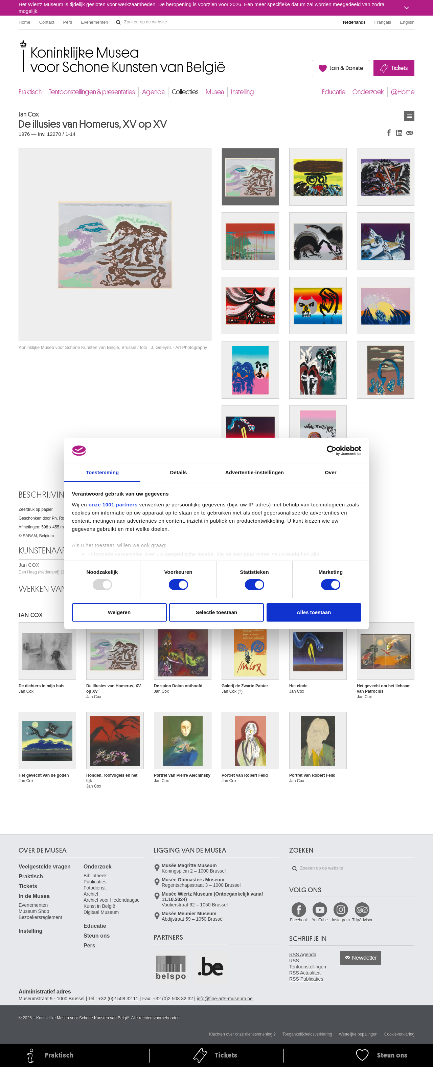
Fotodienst (95, 888)
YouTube (320, 920)
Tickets (399, 68)
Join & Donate (346, 68)
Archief (91, 894)
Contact (46, 22)
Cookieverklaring (399, 1034)
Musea (215, 92)
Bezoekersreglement (40, 917)
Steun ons (97, 936)
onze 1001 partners (113, 504)
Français (382, 22)
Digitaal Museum (101, 912)
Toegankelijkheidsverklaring (307, 1034)
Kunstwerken (409, 116)
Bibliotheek (95, 875)
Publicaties (95, 881)
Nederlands (354, 22)
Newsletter (364, 958)
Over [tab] (331, 472)
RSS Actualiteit (305, 973)
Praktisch (30, 92)
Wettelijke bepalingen (358, 1034)
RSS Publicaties (306, 979)
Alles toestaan (314, 612)
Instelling (242, 92)
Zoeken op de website (118, 22)
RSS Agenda (302, 954)
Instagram (341, 920)
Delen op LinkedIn (399, 133)
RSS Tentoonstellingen (307, 963)
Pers (67, 22)
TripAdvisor (362, 920)
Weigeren (119, 612)
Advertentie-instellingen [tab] (254, 472)
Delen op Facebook (389, 133)
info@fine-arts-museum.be (225, 998)
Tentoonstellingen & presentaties (92, 92)
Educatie (333, 92)
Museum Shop (34, 911)
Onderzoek (368, 92)
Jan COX (31, 615)
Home (24, 22)
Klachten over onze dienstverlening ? (242, 1034)
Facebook (299, 920)
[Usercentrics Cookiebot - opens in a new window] (331, 450)
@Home (402, 92)
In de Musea (34, 896)
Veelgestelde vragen (45, 867)
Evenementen (94, 22)
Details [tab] (178, 472)
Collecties (185, 92)
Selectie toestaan (216, 612)
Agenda (153, 92)
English (407, 22)
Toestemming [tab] (102, 472)
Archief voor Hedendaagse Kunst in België (112, 903)
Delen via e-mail (409, 133)
